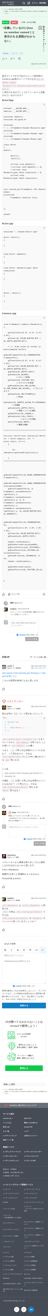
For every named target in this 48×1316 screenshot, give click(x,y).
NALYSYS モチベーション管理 (13, 1290)
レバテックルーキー (10, 1156)
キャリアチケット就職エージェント (34, 1223)
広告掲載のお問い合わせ (11, 1176)
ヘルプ (26, 1131)
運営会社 (6, 1169)
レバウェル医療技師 (31, 1261)
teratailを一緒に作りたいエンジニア (23, 1105)
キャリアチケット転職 (10, 1236)
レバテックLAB (30, 1161)
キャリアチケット (9, 1223)
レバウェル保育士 (9, 1261)
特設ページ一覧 (8, 1140)
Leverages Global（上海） (12, 1283)
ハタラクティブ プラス (32, 1241)
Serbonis (11, 855)
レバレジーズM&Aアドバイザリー (34, 1247)
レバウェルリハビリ (10, 1265)
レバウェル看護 (29, 1256)
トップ (4, 9)
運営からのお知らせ (31, 1122)
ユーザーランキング (10, 1135)
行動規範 (22, 635)
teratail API (28, 1127)
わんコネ (27, 1274)
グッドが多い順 (39, 657)
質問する (24, 1068)
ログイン (35, 3)
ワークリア (7, 1247)
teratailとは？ (8, 1118)
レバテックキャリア (31, 1156)
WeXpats (6, 1278)
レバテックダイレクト (11, 1161)
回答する (24, 1005)
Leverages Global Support (33, 1278)
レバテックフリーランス (12, 1152)
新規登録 (42, 3)
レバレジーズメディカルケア (13, 1274)
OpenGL (6, 53)
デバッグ (14, 53)
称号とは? (6, 1127)
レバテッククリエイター (33, 1152)
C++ (21, 53)
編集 (38, 668)
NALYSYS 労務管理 (31, 1290)
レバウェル (28, 1252)
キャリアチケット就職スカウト (34, 1229)
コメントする (31, 639)
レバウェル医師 (8, 1269)
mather (13, 609)
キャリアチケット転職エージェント (34, 1236)
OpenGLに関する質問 (15, 9)
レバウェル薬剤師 (30, 1269)
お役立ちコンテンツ (31, 1135)
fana (9, 706)
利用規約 (14, 1169)
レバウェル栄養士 (30, 1265)
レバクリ (6, 1252)
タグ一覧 (6, 1131)
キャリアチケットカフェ (11, 1229)
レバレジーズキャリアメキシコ (34, 1284)
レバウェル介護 (8, 1256)
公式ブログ (28, 1118)
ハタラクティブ (8, 1241)
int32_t (10, 666)
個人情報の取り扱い (17, 1172)
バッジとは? (7, 1122)
